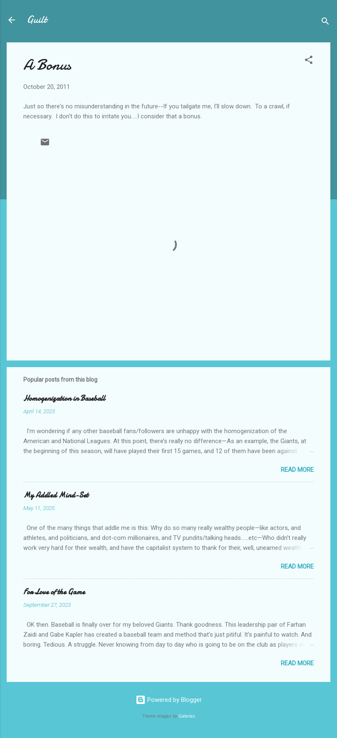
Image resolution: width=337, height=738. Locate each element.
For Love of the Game (54, 592)
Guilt (37, 20)
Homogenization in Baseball (64, 398)
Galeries (186, 716)
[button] (309, 61)
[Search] (325, 22)
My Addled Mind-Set (55, 495)
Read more (297, 469)
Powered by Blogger (169, 700)
